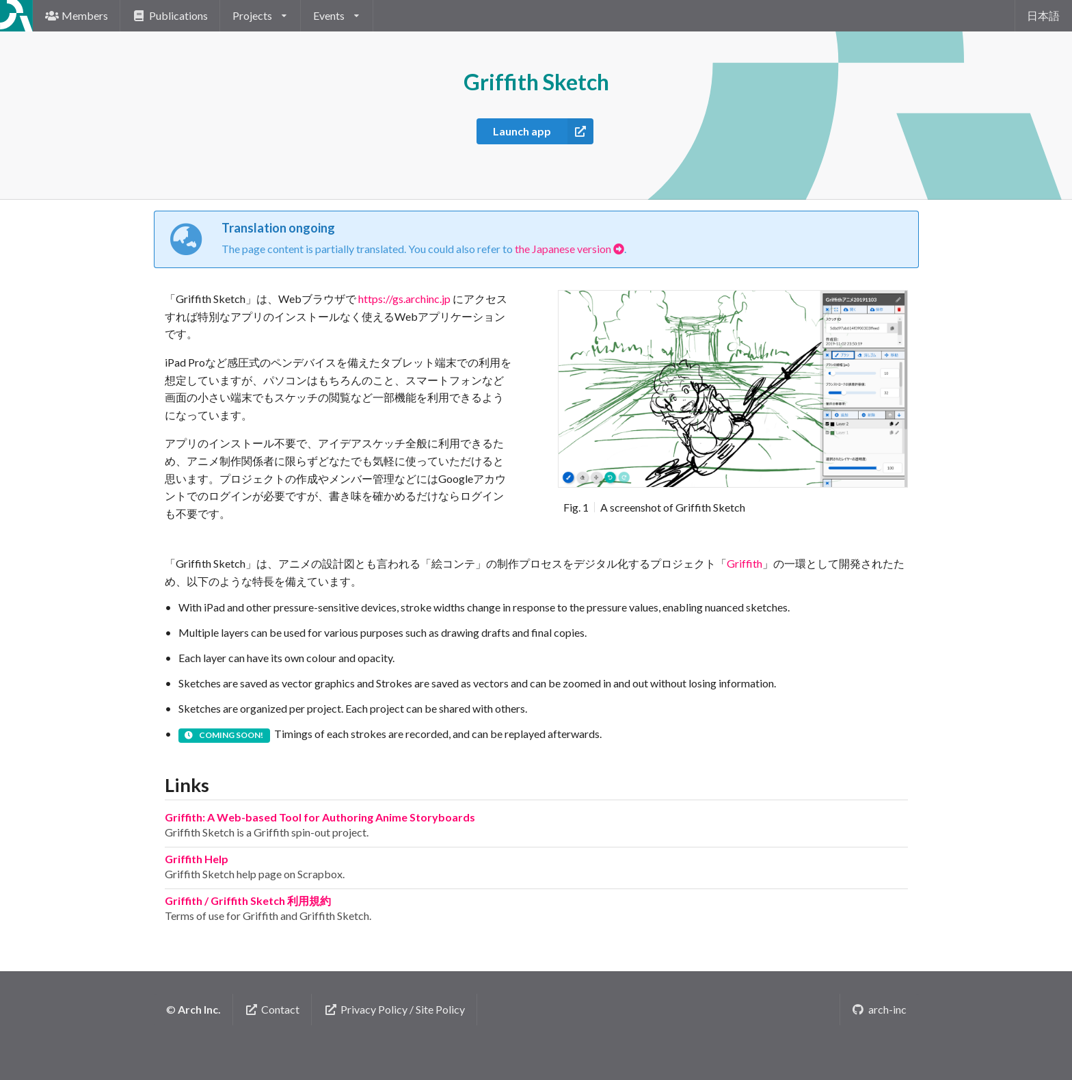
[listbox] (260, 15)
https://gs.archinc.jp (404, 298)
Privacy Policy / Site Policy (394, 1009)
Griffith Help (196, 859)
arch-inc (879, 1009)
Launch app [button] (543, 131)
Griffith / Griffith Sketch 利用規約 (248, 901)
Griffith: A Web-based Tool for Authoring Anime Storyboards (320, 817)
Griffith (744, 563)
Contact (272, 1009)
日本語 (1043, 15)
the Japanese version (569, 248)
